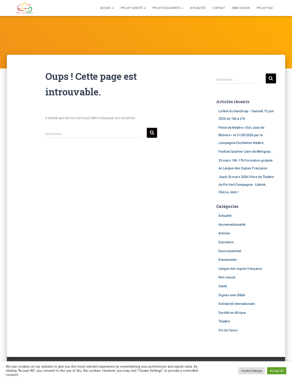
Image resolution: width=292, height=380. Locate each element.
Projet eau (265, 8)
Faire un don (241, 8)
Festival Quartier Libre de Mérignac (244, 151)
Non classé (226, 277)
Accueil (107, 8)
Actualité (224, 216)
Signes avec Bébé (231, 295)
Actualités (198, 8)
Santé (222, 286)
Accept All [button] (277, 370)
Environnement (229, 251)
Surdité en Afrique (232, 312)
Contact (219, 8)
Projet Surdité (133, 8)
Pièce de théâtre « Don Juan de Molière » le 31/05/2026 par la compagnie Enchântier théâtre (241, 135)
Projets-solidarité (168, 8)
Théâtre (224, 321)
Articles (224, 233)
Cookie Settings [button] (251, 370)
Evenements (227, 260)
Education (226, 242)
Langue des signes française (240, 268)
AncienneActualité (231, 224)
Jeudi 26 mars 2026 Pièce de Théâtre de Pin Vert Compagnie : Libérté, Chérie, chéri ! (246, 184)
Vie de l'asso (228, 330)
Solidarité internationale (236, 304)
